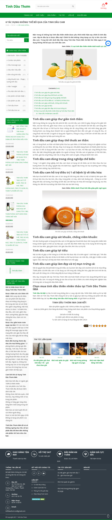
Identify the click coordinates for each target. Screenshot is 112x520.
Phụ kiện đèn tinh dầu (15, 91)
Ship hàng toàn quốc (41, 494)
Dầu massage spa (14, 65)
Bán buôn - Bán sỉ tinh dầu (17, 55)
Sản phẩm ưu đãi (14, 101)
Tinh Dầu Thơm (22, 517)
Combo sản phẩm (14, 60)
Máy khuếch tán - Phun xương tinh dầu (15, 80)
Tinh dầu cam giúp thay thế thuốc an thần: (48, 95)
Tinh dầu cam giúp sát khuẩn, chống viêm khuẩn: (51, 103)
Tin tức (41, 357)
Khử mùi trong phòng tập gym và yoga (68, 489)
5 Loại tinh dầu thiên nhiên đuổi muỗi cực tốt (88, 46)
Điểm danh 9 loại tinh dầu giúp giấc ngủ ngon (88, 188)
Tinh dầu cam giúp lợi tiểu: (43, 106)
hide (57, 88)
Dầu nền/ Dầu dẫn (14, 70)
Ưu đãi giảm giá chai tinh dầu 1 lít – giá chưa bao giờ (42, 362)
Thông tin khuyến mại (41, 491)
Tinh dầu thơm (13, 105)
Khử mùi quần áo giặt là (66, 482)
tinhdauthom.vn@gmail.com (15, 511)
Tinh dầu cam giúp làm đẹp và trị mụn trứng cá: (50, 108)
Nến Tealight (12, 86)
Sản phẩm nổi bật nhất (16, 96)
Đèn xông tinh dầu (14, 74)
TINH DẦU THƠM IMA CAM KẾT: (47, 114)
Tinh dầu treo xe (13, 110)
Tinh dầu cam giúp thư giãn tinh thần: (47, 92)
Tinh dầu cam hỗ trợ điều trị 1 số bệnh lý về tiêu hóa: (52, 100)
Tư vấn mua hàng (39, 485)
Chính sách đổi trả (40, 488)
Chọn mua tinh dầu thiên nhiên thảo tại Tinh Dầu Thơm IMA (54, 111)
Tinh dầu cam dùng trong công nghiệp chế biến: (50, 98)
